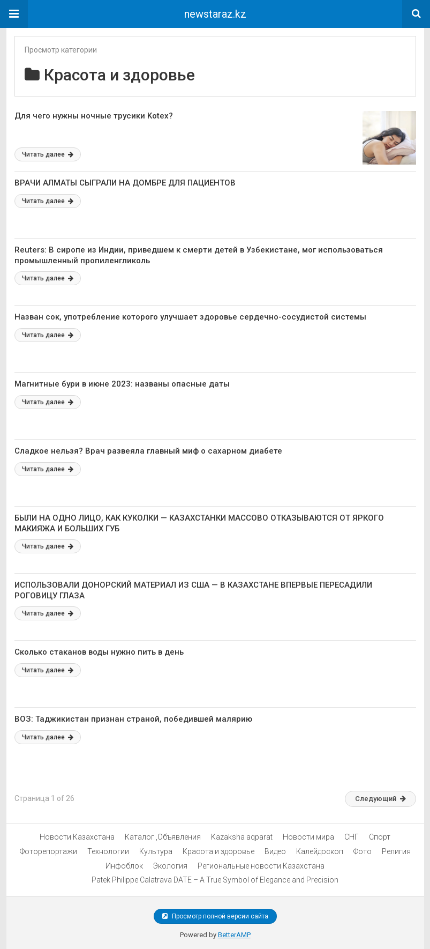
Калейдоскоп (319, 851)
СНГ (351, 837)
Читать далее (47, 154)
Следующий (380, 799)
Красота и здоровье (218, 851)
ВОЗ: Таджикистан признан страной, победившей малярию (133, 719)
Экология (170, 866)
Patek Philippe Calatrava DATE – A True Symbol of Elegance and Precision (215, 880)
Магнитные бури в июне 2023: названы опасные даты (122, 384)
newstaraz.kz (215, 14)
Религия (396, 851)
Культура (155, 851)
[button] (14, 14)
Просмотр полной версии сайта (215, 916)
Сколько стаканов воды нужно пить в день (99, 652)
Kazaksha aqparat (242, 837)
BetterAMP (234, 935)
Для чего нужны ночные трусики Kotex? (93, 116)
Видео (275, 851)
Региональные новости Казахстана (261, 866)
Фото (362, 851)
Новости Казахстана (77, 837)
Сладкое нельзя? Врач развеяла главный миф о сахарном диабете (148, 451)
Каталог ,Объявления (163, 837)
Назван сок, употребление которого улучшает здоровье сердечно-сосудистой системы (190, 317)
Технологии (108, 851)
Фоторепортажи (48, 851)
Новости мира (308, 837)
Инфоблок (124, 866)
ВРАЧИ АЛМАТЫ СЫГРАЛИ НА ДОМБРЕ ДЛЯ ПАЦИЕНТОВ (125, 183)
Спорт (379, 837)
